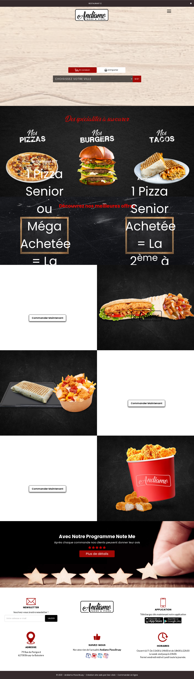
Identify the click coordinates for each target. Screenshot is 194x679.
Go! (137, 79)
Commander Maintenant (47, 318)
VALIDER (51, 618)
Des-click (111, 675)
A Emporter (111, 70)
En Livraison (82, 70)
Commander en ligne (128, 675)
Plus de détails (97, 554)
